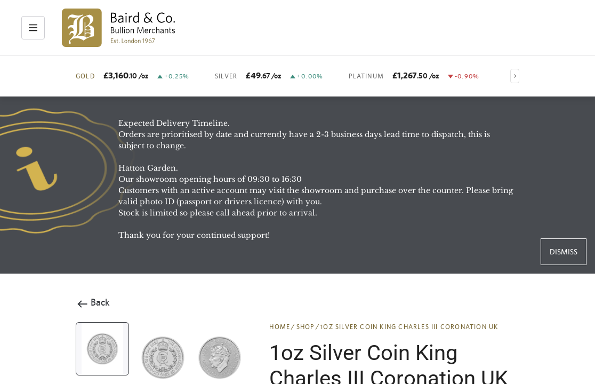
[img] (118, 28)
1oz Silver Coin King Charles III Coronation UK (409, 327)
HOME (279, 327)
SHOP (305, 327)
